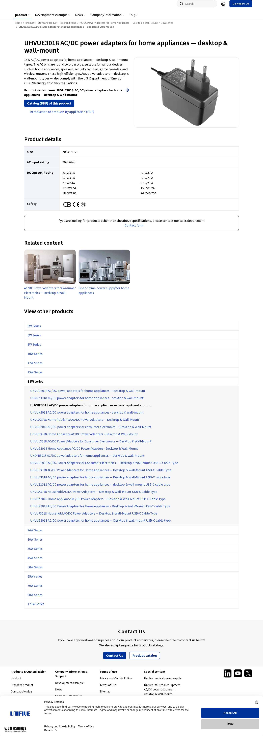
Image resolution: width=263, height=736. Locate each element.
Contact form (134, 228)
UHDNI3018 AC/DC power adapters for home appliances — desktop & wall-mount (87, 459)
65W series (35, 579)
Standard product (22, 688)
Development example (51, 18)
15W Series (35, 375)
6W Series (34, 338)
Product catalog (144, 659)
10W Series (35, 357)
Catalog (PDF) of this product (49, 106)
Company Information (106, 18)
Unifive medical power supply (162, 682)
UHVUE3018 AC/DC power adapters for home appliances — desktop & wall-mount (90, 408)
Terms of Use (108, 688)
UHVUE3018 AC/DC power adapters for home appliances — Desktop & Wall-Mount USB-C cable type (100, 480)
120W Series (36, 607)
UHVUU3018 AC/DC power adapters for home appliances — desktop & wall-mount (87, 394)
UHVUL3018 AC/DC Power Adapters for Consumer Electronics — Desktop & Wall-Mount (90, 444)
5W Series (34, 329)
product (21, 18)
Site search (180, 7)
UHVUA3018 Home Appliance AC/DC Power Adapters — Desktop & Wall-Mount (84, 423)
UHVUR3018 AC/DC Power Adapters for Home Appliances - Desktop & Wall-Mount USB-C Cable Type (100, 509)
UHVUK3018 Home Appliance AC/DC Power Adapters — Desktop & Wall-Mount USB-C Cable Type (98, 502)
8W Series (34, 347)
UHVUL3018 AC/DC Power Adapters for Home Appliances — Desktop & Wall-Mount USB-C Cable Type (100, 473)
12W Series (35, 366)
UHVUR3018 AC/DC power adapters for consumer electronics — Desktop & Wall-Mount (90, 430)
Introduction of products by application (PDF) (61, 115)
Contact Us (240, 7)
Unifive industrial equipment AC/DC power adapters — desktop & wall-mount (162, 692)
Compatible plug (21, 695)
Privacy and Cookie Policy (116, 682)
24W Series (35, 533)
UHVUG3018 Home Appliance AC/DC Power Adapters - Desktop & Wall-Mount (84, 451)
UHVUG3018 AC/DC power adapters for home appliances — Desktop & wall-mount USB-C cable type (100, 523)
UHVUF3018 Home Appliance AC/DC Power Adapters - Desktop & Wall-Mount (84, 437)
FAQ (132, 18)
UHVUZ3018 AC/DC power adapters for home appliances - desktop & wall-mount (86, 401)
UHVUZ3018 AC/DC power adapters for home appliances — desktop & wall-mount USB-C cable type (100, 487)
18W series (35, 384)
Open (127, 93)
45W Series (35, 561)
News (79, 18)
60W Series (35, 570)
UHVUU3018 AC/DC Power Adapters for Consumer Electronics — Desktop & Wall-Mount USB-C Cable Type (104, 466)
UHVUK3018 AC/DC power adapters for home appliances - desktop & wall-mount (87, 415)
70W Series (35, 589)
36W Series (35, 552)
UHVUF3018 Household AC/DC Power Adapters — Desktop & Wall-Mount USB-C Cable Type (93, 516)
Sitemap (105, 695)
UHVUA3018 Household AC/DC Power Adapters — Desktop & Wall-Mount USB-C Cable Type (93, 495)
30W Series (35, 542)
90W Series (35, 598)
